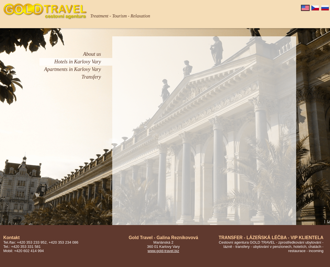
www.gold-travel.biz (163, 251)
